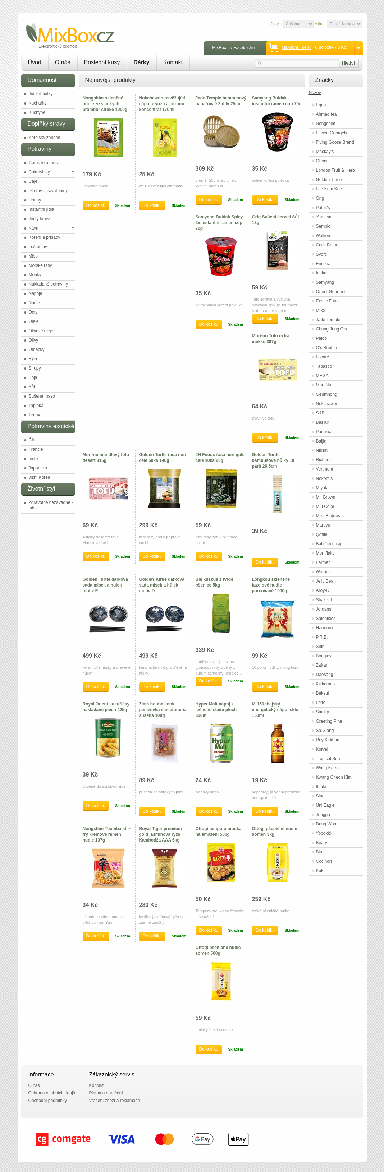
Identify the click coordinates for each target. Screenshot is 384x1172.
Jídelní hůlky (41, 93)
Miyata (322, 487)
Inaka (321, 272)
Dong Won (326, 823)
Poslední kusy (102, 62)
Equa (321, 104)
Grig (320, 198)
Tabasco (324, 366)
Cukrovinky (39, 172)
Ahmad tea (326, 114)
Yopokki (323, 833)
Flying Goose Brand (335, 142)
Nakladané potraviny (48, 284)
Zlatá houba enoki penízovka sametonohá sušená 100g (163, 709)
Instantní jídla (41, 209)
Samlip (322, 711)
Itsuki (321, 786)
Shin (320, 646)
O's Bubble (326, 347)
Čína (33, 440)
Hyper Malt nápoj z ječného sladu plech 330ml (216, 709)
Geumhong (326, 394)
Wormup (324, 571)
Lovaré (322, 357)
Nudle (34, 302)
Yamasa (324, 216)
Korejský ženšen (44, 137)
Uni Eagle (325, 805)
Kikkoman (325, 683)
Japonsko (38, 468)
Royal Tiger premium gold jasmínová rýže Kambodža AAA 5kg (160, 834)
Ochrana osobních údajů (52, 1092)
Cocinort (324, 861)
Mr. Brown (325, 497)
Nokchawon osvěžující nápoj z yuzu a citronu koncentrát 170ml (162, 104)
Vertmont (324, 469)
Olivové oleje (41, 330)
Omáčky (37, 349)
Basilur (322, 422)
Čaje (33, 181)
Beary (321, 842)
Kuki (320, 870)
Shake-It (324, 599)
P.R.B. (322, 637)
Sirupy (35, 368)
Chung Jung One (332, 329)
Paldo (321, 338)
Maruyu (323, 525)
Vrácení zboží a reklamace (114, 1100)
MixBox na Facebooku (233, 47)
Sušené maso (42, 396)
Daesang (324, 674)
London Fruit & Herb (335, 170)
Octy (33, 312)
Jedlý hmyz (39, 218)
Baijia (321, 441)
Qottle (322, 534)
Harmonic (325, 627)
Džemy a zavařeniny (48, 190)
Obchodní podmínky (47, 1100)
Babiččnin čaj (329, 543)
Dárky (141, 62)
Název (315, 92)
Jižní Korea (39, 477)
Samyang (325, 282)
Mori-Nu (324, 385)
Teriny (34, 414)
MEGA (322, 375)
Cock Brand (327, 244)
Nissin (322, 450)
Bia (319, 851)
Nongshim (325, 123)
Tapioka (36, 405)
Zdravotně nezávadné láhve (49, 505)
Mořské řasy (40, 265)
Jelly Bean (326, 581)
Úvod (34, 62)
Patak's (323, 207)
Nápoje (35, 293)
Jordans (324, 609)
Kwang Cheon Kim (334, 777)
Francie (36, 449)
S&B (320, 413)
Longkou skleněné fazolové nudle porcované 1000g (271, 585)
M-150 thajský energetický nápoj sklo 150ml (275, 709)
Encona (323, 263)
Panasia (324, 431)
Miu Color (325, 506)
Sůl (32, 386)
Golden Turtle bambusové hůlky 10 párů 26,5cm (273, 460)
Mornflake (325, 553)
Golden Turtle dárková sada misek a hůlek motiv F (105, 585)
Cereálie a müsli (44, 162)
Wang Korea (328, 767)
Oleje (34, 321)
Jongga (323, 814)
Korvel (322, 749)
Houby (35, 200)
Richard (323, 459)
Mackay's (325, 151)
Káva (33, 228)
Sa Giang (325, 730)
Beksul (322, 693)
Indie (33, 458)
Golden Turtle (329, 179)
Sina (320, 795)
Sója (33, 377)
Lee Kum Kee (329, 188)
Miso (33, 256)
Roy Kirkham (328, 739)
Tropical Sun (328, 758)
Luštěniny (38, 246)
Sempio (323, 226)
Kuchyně (37, 112)
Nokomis (324, 478)
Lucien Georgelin (332, 132)
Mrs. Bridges (328, 515)
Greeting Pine (329, 721)
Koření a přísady (44, 237)
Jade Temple (328, 319)
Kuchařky (38, 103)
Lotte (321, 702)
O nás (62, 62)
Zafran (322, 665)
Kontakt (173, 62)
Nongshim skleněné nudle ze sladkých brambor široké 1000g (105, 104)
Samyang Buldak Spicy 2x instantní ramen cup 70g (219, 222)
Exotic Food (327, 301)
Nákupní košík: (296, 47)
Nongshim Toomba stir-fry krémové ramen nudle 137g (107, 834)
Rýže (33, 358)
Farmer (323, 562)
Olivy (33, 340)
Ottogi (322, 160)
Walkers (324, 235)
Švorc (321, 254)
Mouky (35, 274)
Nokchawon (327, 403)
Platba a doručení (106, 1092)
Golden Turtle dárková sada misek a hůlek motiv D (161, 585)
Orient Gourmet (331, 291)
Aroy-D (322, 590)
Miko (320, 310)
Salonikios (326, 618)
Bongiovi (324, 655)
